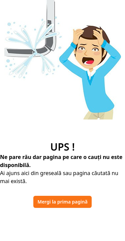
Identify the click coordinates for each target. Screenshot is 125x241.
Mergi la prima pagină (62, 201)
